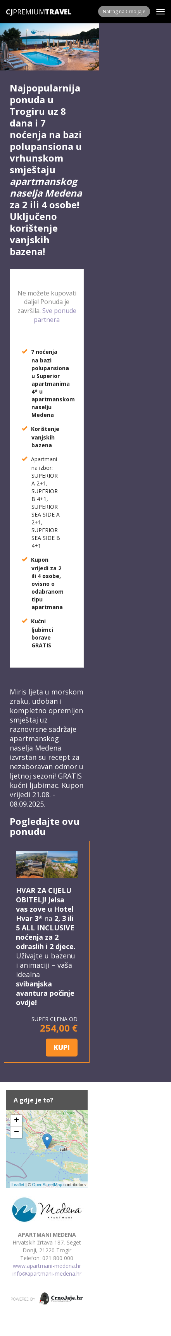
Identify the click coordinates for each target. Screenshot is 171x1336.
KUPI (62, 1047)
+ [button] (16, 1121)
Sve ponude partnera (55, 315)
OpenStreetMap (47, 1184)
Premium (25, 11)
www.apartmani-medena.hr (47, 1265)
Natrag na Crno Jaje (124, 11)
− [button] (16, 1132)
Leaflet (18, 1184)
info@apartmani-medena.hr (46, 1273)
